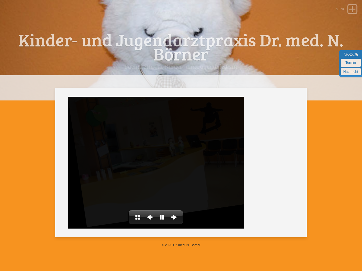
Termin (350, 63)
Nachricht (350, 72)
